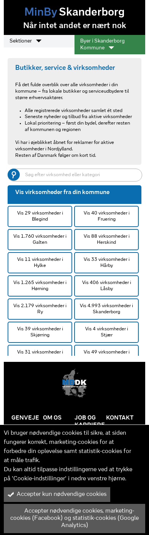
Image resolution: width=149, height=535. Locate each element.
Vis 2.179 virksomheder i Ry (40, 308)
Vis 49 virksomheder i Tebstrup (107, 355)
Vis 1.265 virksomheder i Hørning (40, 285)
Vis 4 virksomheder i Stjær (106, 332)
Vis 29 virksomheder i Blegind (40, 216)
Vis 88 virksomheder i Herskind (107, 239)
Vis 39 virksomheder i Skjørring (40, 332)
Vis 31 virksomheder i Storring (40, 355)
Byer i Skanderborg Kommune (102, 44)
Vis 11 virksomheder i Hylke (40, 262)
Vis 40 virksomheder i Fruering (107, 216)
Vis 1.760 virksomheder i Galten (40, 239)
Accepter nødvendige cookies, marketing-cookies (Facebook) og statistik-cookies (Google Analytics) (73, 518)
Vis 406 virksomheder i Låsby (106, 285)
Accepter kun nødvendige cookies (57, 494)
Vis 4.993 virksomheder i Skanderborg (106, 308)
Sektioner (25, 41)
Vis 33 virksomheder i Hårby (107, 262)
